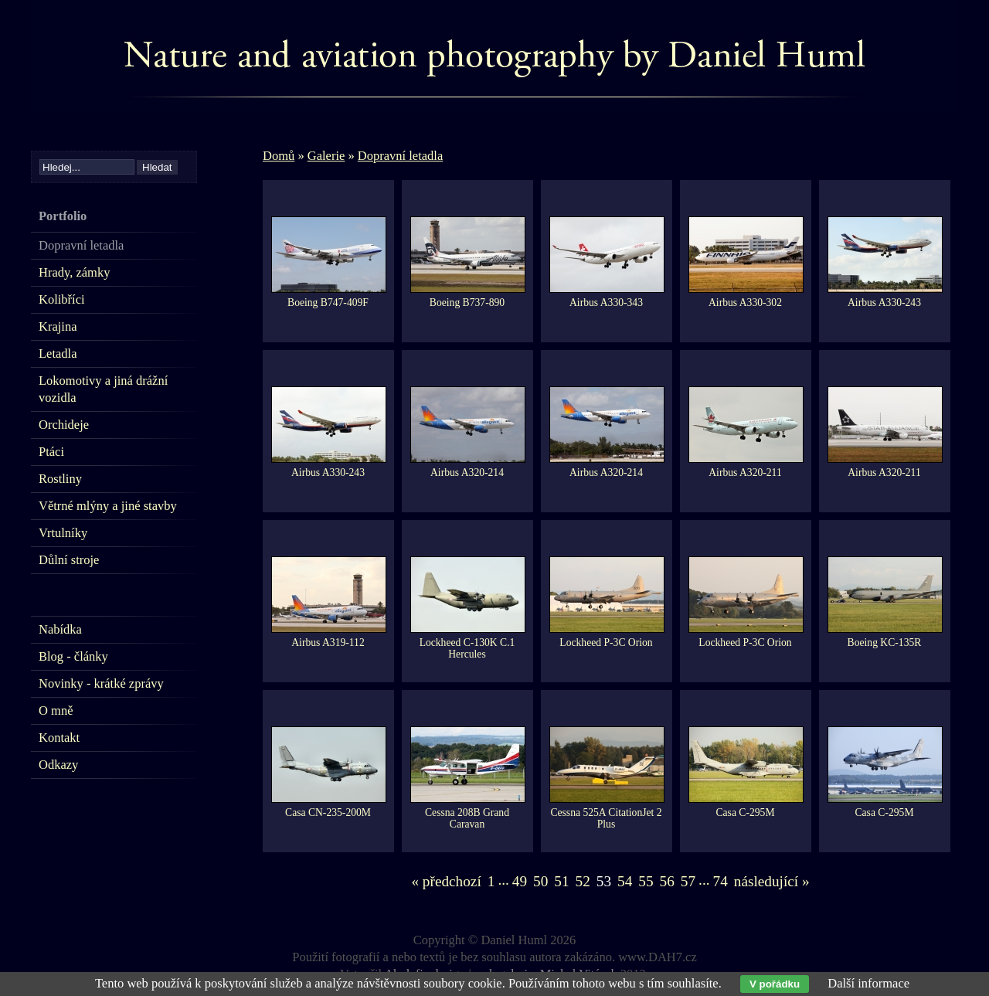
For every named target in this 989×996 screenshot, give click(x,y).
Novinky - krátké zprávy (101, 683)
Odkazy (58, 764)
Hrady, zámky (74, 272)
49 (519, 881)
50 (540, 881)
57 (688, 881)
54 (624, 881)
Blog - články (73, 656)
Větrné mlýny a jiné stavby (108, 505)
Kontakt (59, 737)
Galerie (326, 155)
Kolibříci (62, 299)
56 (667, 881)
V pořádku (774, 984)
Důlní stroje (69, 559)
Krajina (57, 326)
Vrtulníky (63, 532)
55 (645, 881)
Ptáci (51, 451)
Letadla (57, 353)
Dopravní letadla (400, 155)
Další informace (868, 983)
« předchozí (446, 881)
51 (561, 881)
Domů (278, 155)
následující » (772, 881)
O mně (56, 710)
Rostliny (60, 478)
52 (583, 881)
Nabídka (60, 629)
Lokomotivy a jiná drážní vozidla (103, 389)
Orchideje (64, 424)
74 (720, 881)
